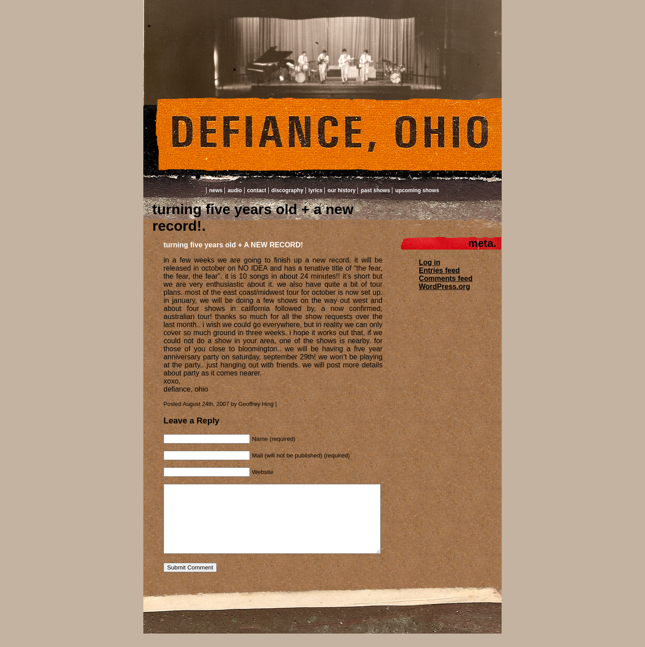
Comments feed (446, 278)
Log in (429, 262)
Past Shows (375, 190)
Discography (287, 190)
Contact (257, 190)
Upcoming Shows (417, 190)
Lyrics (315, 190)
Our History (341, 190)
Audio (235, 190)
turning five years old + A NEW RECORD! (233, 245)
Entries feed (439, 270)
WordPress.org (444, 286)
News (216, 190)
